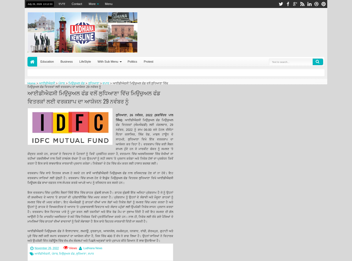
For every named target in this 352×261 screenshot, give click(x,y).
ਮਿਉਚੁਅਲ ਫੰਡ (67, 253)
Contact (77, 3)
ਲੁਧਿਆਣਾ (81, 253)
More (92, 3)
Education (47, 61)
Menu (109, 3)
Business (67, 61)
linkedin (309, 4)
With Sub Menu (108, 61)
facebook (288, 4)
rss (302, 4)
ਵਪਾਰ (62, 3)
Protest (148, 61)
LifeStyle (85, 61)
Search (318, 62)
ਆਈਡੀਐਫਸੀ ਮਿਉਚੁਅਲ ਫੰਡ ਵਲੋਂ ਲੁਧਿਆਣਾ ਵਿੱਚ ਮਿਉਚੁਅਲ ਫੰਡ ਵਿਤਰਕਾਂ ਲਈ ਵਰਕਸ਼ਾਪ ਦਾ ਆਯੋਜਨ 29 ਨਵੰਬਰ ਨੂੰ (94, 97)
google (295, 4)
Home (32, 61)
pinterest (323, 4)
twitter (280, 4)
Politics (132, 61)
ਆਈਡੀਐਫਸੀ (42, 253)
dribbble (316, 4)
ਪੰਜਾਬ (55, 253)
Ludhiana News (92, 248)
